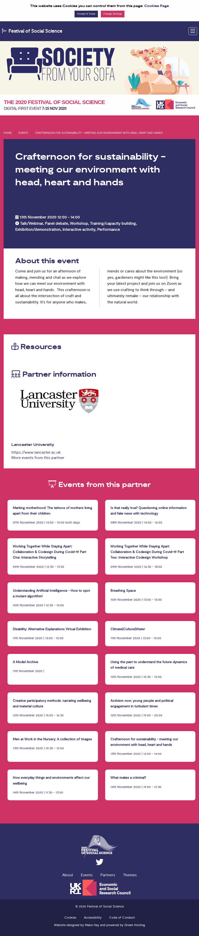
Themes (130, 875)
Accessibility (93, 918)
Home (8, 133)
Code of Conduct (122, 918)
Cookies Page (156, 6)
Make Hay (92, 925)
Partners (107, 875)
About (67, 875)
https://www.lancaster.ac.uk (36, 452)
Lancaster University (32, 444)
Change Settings (112, 13)
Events (23, 133)
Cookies (70, 918)
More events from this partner (37, 457)
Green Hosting (134, 925)
